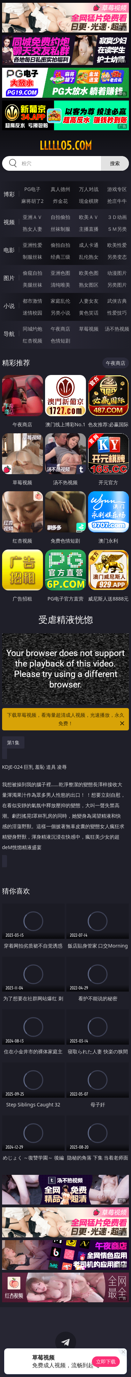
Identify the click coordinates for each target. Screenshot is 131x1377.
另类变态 (117, 256)
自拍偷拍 (60, 217)
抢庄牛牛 (117, 201)
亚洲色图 (60, 273)
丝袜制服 (60, 229)
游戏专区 (117, 189)
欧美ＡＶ (89, 217)
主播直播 (89, 229)
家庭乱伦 (60, 300)
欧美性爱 (117, 245)
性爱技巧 (117, 312)
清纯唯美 (60, 284)
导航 (9, 334)
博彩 (9, 194)
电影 (9, 250)
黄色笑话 (89, 312)
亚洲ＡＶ (32, 217)
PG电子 (32, 189)
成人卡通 (89, 245)
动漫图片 (117, 273)
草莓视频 (89, 328)
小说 (9, 306)
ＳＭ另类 (117, 229)
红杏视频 (32, 340)
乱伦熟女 (89, 256)
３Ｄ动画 (117, 217)
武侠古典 (117, 300)
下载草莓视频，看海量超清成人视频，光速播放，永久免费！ (66, 720)
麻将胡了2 (32, 201)
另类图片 (117, 284)
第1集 (13, 742)
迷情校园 (32, 312)
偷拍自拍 (60, 245)
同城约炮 (32, 328)
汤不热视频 (117, 328)
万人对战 (89, 189)
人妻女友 (89, 300)
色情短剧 (60, 340)
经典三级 (60, 256)
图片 (9, 278)
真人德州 (60, 189)
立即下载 (106, 1361)
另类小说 (60, 312)
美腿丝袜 (32, 284)
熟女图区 (89, 284)
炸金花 (60, 201)
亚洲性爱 (32, 245)
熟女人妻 (32, 229)
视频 (9, 222)
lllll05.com (65, 146)
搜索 (115, 163)
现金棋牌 (89, 201)
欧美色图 (89, 273)
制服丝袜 (32, 256)
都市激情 (32, 300)
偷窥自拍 (32, 273)
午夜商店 (60, 328)
